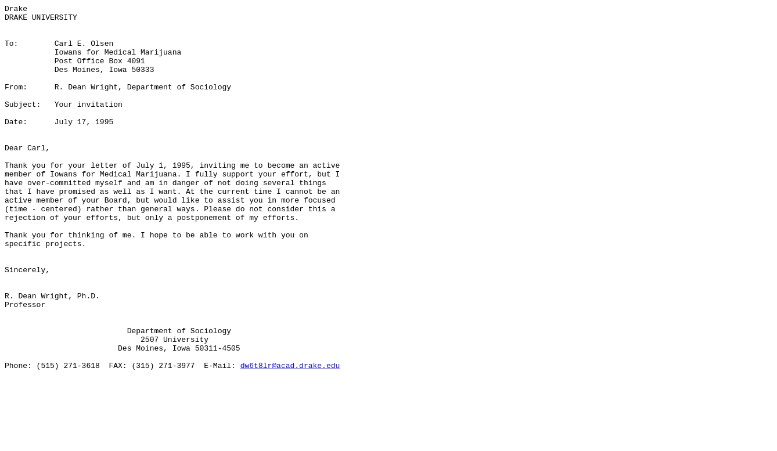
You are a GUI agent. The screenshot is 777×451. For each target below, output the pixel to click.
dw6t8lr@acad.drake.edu (290, 438)
